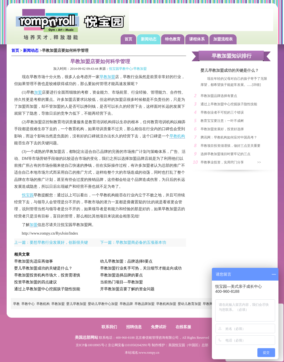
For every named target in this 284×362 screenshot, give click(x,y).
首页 (128, 39)
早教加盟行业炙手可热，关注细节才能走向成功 (141, 268)
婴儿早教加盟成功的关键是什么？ (43, 268)
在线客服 (183, 327)
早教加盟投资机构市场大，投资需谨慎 (47, 275)
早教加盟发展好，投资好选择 (222, 129)
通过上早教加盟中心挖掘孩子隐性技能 (47, 289)
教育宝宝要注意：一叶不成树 (222, 121)
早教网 (208, 304)
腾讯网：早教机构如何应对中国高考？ (229, 137)
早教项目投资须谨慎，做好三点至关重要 (230, 146)
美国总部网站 (86, 337)
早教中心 (28, 304)
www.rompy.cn (149, 353)
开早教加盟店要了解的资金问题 (127, 289)
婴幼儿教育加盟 (189, 304)
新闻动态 (148, 39)
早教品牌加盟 (144, 304)
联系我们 (109, 327)
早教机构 (177, 136)
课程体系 (197, 39)
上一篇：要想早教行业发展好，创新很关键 (51, 242)
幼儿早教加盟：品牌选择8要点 (126, 261)
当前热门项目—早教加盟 (121, 282)
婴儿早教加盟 (76, 304)
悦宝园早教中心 (120, 69)
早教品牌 (126, 304)
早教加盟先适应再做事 (33, 261)
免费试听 (158, 327)
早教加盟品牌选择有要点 (219, 96)
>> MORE (262, 163)
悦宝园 (28, 195)
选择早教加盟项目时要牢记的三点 (225, 154)
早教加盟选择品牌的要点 (121, 275)
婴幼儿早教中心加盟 (103, 304)
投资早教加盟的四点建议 (35, 282)
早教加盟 (140, 69)
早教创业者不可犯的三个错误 (222, 112)
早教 (16, 304)
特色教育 (173, 39)
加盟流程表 (223, 39)
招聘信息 (134, 327)
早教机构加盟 (166, 304)
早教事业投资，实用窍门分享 (222, 162)
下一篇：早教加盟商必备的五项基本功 (133, 242)
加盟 (38, 92)
